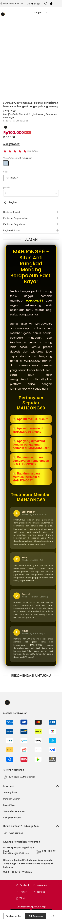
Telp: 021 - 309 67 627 (46, 852)
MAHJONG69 (11, 144)
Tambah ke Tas (13, 916)
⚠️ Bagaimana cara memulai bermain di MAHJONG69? (26, 477)
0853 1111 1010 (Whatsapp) (18, 872)
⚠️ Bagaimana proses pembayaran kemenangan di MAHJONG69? (30, 461)
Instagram (40, 885)
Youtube (39, 891)
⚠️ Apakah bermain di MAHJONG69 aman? (27, 430)
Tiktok (21, 898)
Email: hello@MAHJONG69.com (16, 852)
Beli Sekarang (36, 916)
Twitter (21, 891)
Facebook (22, 885)
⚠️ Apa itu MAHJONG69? (30, 419)
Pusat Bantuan (16, 832)
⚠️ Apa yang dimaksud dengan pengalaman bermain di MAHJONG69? (30, 444)
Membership (33, 3)
